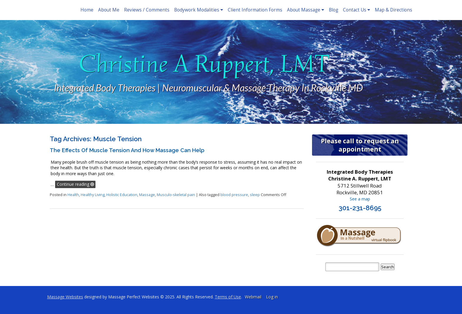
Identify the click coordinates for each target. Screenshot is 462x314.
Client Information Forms (255, 10)
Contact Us (356, 10)
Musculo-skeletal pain (176, 194)
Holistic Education (121, 194)
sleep (255, 194)
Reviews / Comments (146, 10)
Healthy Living (93, 194)
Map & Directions (393, 10)
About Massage (305, 10)
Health (73, 194)
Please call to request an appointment (360, 145)
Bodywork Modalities (198, 10)
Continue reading (75, 184)
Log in (272, 297)
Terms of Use (228, 297)
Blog (333, 10)
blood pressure (234, 194)
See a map (360, 199)
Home (86, 10)
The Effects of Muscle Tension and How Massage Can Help (127, 150)
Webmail (253, 297)
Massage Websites (65, 297)
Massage (147, 194)
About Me (108, 10)
